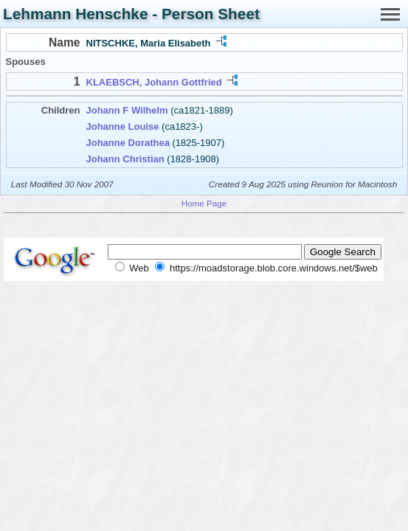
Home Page (204, 203)
